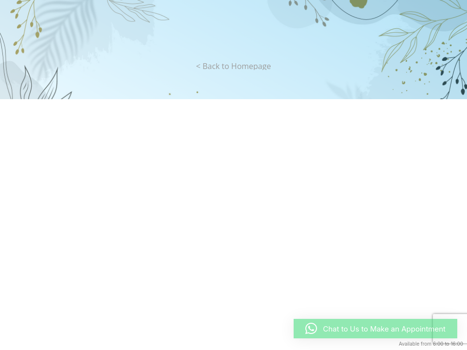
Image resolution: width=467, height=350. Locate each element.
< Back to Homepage (233, 66)
